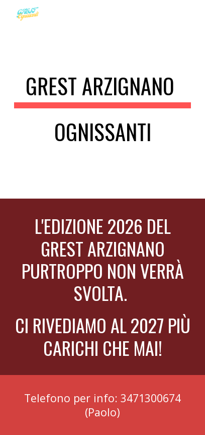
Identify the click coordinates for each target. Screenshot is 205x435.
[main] (102, 113)
